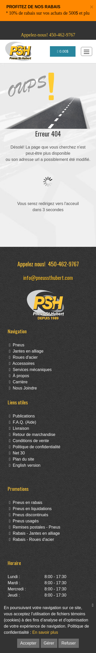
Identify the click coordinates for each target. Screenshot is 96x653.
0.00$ (62, 51)
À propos (19, 376)
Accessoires (22, 363)
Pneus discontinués (28, 515)
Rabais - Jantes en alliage (34, 533)
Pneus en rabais (25, 502)
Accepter (28, 643)
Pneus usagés (24, 521)
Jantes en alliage (26, 351)
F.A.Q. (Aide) (22, 422)
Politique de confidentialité (34, 447)
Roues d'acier (23, 357)
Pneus (16, 345)
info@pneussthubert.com (48, 277)
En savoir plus (45, 632)
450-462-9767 (63, 263)
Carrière (18, 382)
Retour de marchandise (32, 434)
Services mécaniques (30, 369)
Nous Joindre (23, 388)
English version (24, 465)
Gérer (49, 643)
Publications (22, 416)
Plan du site (21, 459)
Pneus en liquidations (30, 508)
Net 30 (17, 453)
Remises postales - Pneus (34, 527)
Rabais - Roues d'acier (31, 539)
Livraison (19, 428)
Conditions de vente (29, 440)
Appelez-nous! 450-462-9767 (48, 34)
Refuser (68, 643)
